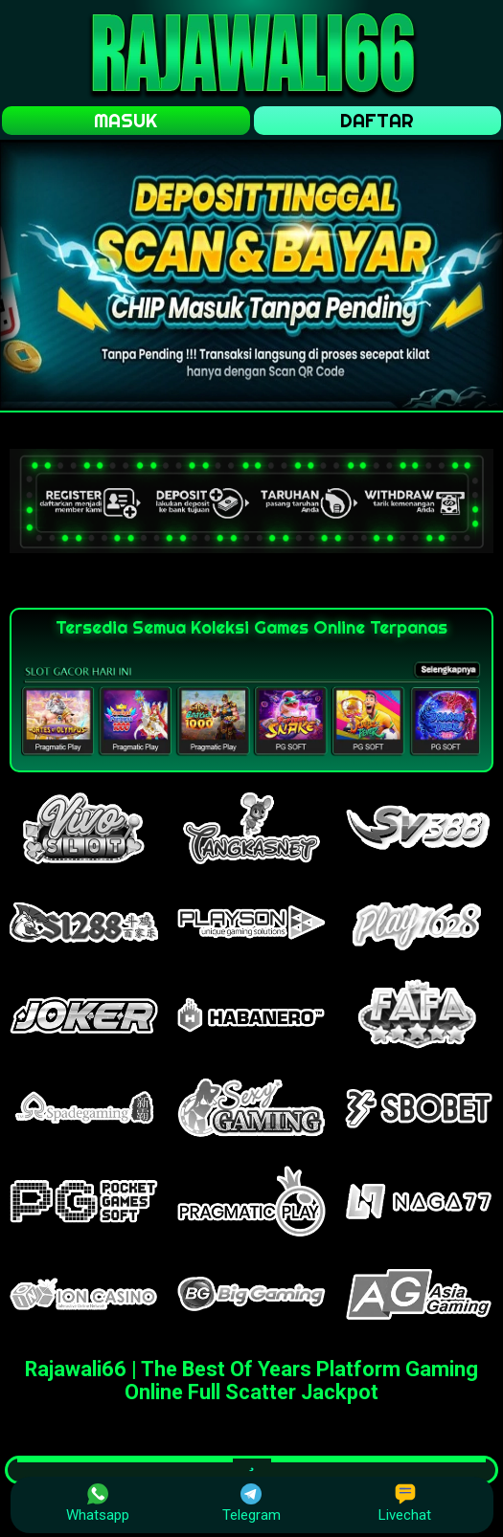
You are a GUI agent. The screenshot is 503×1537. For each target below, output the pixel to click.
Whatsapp (97, 1503)
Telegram (251, 1503)
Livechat (404, 1503)
